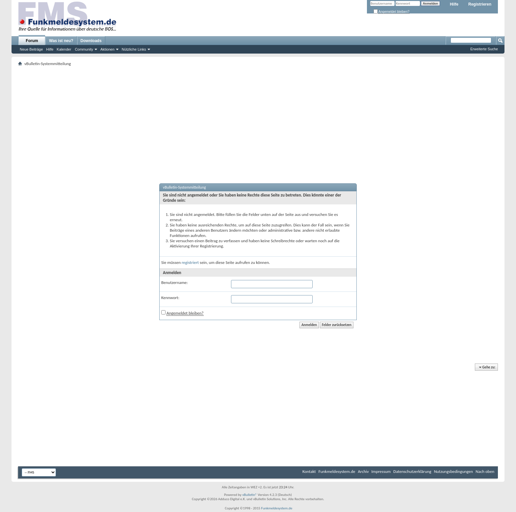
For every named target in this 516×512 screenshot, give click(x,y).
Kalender (64, 49)
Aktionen (107, 49)
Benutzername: (174, 282)
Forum (32, 40)
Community (84, 49)
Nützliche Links (134, 49)
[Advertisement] (258, 117)
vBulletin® (249, 495)
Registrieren (479, 4)
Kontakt (309, 471)
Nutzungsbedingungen (453, 471)
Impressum (381, 471)
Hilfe (454, 4)
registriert (190, 262)
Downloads (91, 40)
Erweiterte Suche (484, 49)
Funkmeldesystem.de (337, 471)
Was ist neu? (61, 40)
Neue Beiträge (31, 49)
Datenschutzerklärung (412, 471)
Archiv (363, 471)
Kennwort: (170, 297)
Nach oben (485, 471)
